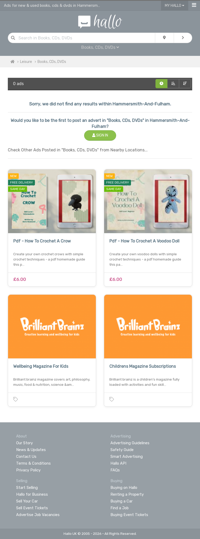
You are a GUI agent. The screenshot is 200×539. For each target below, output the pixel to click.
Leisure (26, 62)
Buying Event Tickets (129, 514)
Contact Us (26, 456)
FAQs (115, 470)
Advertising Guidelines (129, 443)
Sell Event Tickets (32, 508)
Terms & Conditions (33, 463)
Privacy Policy (28, 470)
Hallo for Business (32, 494)
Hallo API (118, 463)
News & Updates (31, 449)
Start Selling (27, 487)
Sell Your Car (27, 501)
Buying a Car (121, 501)
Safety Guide (122, 449)
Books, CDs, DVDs (100, 47)
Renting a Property (127, 494)
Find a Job (119, 508)
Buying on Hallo (123, 487)
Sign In (100, 135)
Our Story (24, 443)
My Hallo (174, 5)
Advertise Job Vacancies (38, 514)
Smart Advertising (126, 456)
